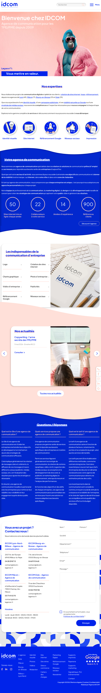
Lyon (21, 97)
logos (83, 94)
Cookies (85, 682)
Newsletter (57, 674)
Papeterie (72, 661)
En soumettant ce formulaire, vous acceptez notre (76, 614)
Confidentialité (94, 682)
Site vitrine (45, 661)
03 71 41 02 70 (10, 596)
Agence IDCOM (94, 685)
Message (64, 569)
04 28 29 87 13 (10, 561)
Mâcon (29, 97)
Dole (57, 97)
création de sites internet (70, 94)
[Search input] (71, 5)
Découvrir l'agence (89, 223)
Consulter (19, 352)
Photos (32, 661)
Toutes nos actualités (50, 393)
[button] (4, 354)
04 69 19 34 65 (33, 561)
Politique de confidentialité (73, 616)
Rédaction (34, 669)
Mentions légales (76, 682)
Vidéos (32, 665)
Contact (71, 678)
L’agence (22, 655)
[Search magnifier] (83, 5)
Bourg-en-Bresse (43, 97)
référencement (92, 94)
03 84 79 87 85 (34, 590)
